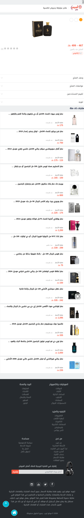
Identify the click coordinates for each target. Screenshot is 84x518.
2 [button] (76, 20)
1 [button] (80, 19)
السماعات (58, 400)
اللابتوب (59, 397)
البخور (25, 403)
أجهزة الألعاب (58, 418)
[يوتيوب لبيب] (38, 484)
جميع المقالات (58, 460)
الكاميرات (58, 421)
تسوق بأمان (25, 451)
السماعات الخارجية (59, 424)
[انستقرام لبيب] (31, 484)
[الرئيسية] (14, 513)
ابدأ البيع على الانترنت (58, 448)
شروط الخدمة (25, 445)
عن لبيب (59, 443)
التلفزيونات (59, 415)
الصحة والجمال (25, 397)
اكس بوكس (58, 430)
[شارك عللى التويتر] (45, 484)
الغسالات (25, 394)
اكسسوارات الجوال (58, 403)
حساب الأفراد (59, 454)
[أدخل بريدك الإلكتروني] (41, 472)
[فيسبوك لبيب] (52, 484)
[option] (42, 29)
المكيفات (25, 388)
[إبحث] (83, 2)
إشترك (15, 472)
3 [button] (71, 20)
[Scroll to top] (6, 504)
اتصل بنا (25, 448)
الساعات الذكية (59, 394)
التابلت (58, 391)
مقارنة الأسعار (58, 457)
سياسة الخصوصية (25, 443)
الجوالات (59, 388)
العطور (25, 400)
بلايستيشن (58, 427)
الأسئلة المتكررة (58, 445)
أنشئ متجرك (59, 451)
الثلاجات (25, 391)
